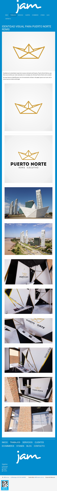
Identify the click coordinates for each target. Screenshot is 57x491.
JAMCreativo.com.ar (39, 477)
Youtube (4, 470)
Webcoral (52, 477)
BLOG (48, 15)
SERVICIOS (20, 15)
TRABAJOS (13, 15)
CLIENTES (27, 15)
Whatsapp (5, 466)
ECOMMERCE (35, 15)
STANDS (43, 15)
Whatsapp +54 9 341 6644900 (18, 477)
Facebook (4, 467)
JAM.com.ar (6, 477)
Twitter (4, 469)
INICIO (6, 15)
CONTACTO (8, 18)
